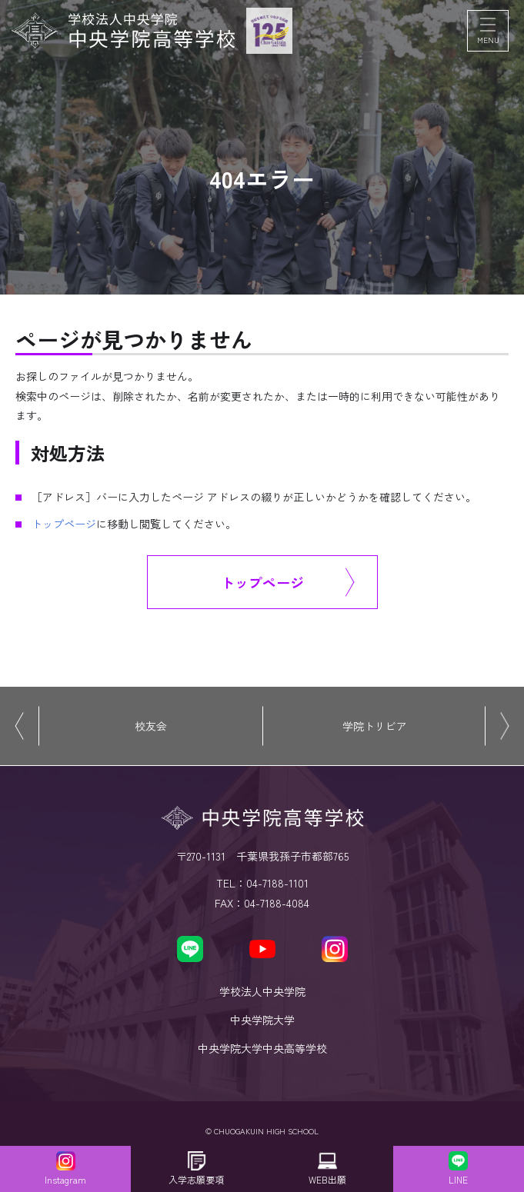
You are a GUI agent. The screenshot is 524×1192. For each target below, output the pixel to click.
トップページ (64, 523)
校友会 (151, 726)
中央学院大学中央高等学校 (262, 1048)
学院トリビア (374, 726)
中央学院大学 (262, 1019)
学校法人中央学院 (262, 991)
